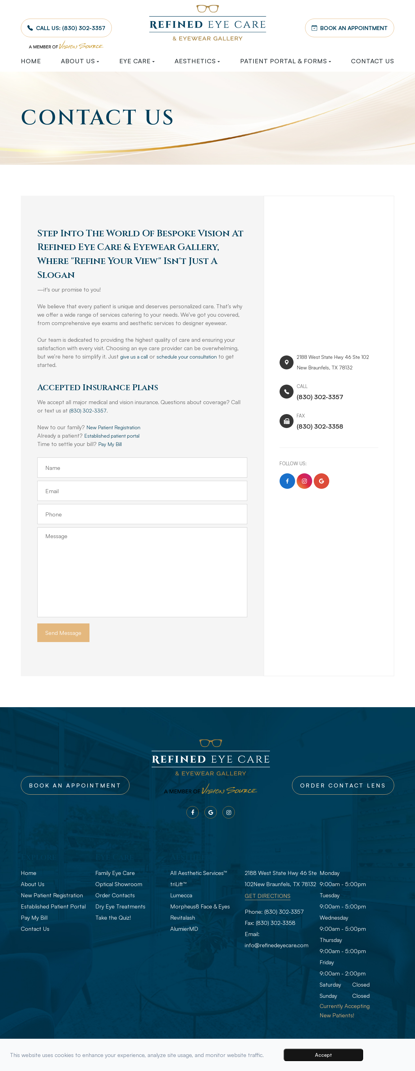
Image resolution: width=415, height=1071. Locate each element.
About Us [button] (80, 61)
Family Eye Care (115, 872)
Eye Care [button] (137, 61)
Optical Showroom (118, 884)
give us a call (135, 356)
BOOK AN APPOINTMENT (350, 28)
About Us (32, 884)
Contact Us (372, 61)
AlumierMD (184, 928)
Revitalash (182, 917)
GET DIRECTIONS (267, 895)
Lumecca (181, 895)
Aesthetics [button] (197, 61)
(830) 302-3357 (88, 410)
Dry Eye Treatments (120, 906)
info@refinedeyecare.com (276, 945)
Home (31, 61)
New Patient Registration (117, 427)
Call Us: (66, 28)
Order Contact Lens (343, 785)
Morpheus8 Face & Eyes (200, 906)
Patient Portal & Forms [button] (285, 61)
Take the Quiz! (113, 917)
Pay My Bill (111, 443)
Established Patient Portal (53, 906)
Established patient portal (116, 435)
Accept (323, 1055)
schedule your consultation (193, 356)
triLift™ (178, 884)
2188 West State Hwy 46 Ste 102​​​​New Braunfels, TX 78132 (333, 364)
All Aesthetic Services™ (198, 872)
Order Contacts (115, 895)
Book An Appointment (75, 785)
